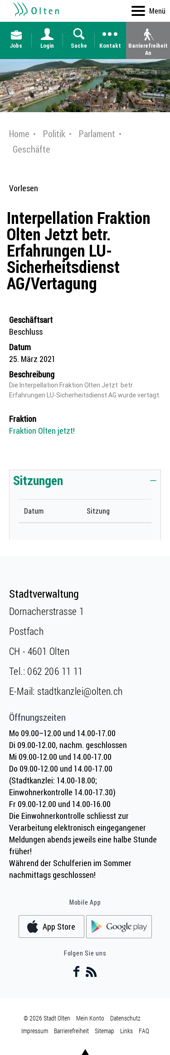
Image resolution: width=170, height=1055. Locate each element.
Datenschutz (125, 1018)
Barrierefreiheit (71, 1030)
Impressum (34, 1030)
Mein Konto (90, 1018)
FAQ (144, 1030)
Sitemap (104, 1030)
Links (126, 1030)
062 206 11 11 (55, 671)
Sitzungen (38, 480)
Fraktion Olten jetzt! (42, 430)
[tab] (85, 480)
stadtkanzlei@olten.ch (79, 691)
